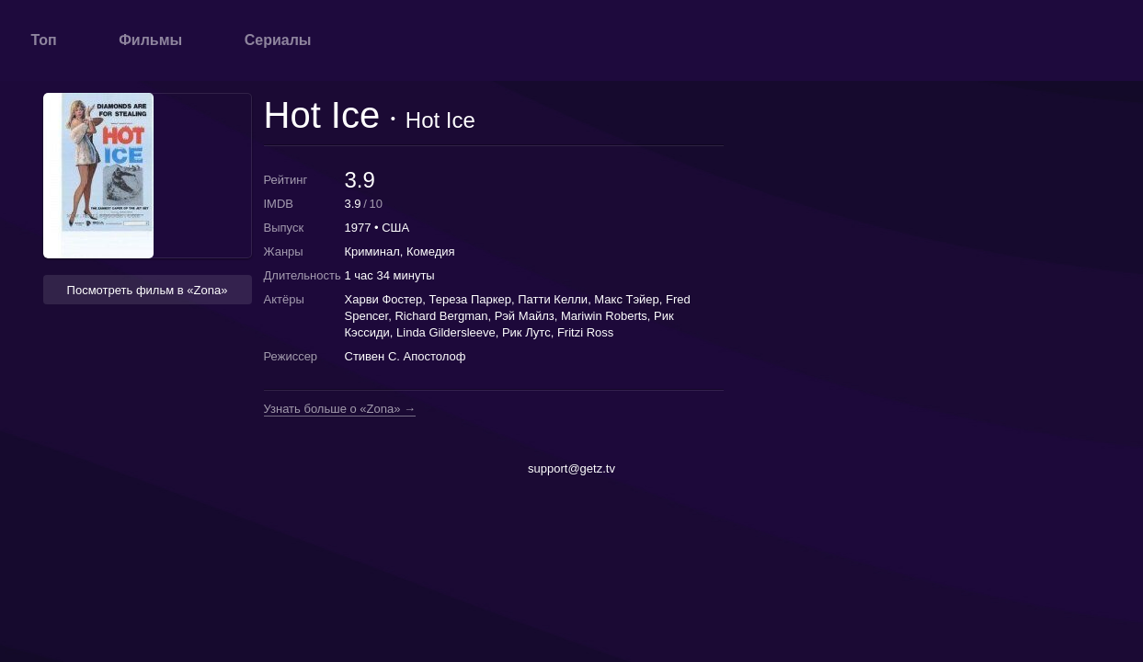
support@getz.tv (571, 468)
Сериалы (278, 40)
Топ (44, 40)
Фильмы (150, 40)
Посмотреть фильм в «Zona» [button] (147, 290)
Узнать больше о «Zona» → (340, 409)
